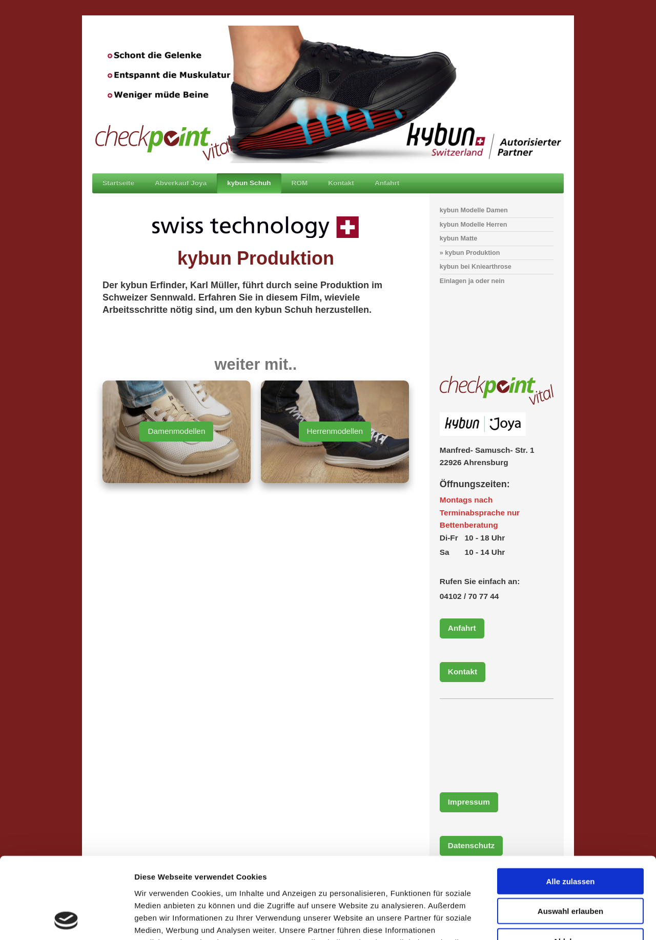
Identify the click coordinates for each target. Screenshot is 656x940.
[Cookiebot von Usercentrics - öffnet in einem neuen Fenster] (66, 920)
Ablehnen (570, 865)
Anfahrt (462, 628)
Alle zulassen (570, 805)
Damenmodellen (176, 431)
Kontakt (462, 671)
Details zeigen (545, 919)
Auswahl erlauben (570, 835)
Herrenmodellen (335, 431)
